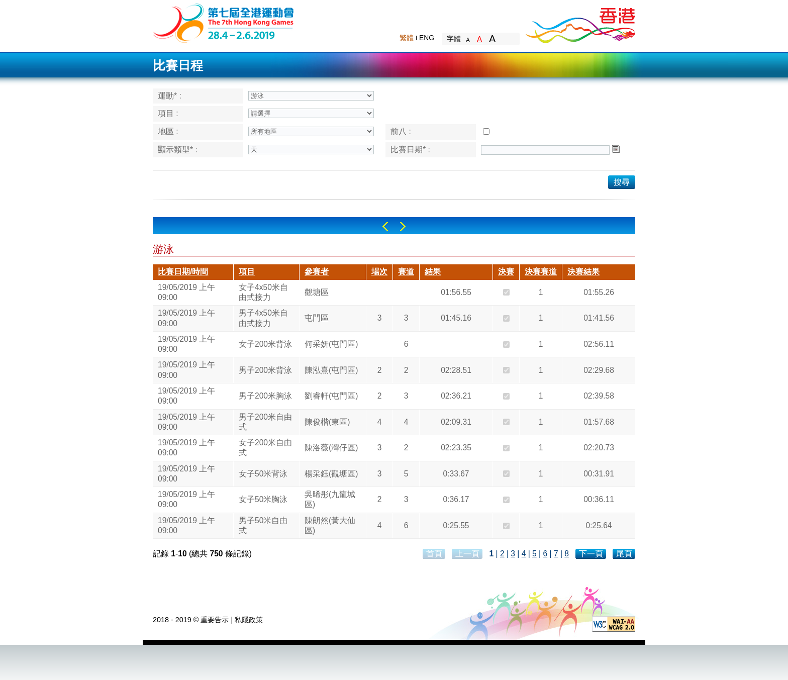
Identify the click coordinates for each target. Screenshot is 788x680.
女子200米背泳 (265, 344)
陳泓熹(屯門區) (331, 370)
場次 (379, 271)
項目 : (168, 113)
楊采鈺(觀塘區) (331, 473)
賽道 (406, 271)
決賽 (506, 271)
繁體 (407, 38)
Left (385, 226)
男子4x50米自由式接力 (263, 318)
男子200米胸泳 (265, 396)
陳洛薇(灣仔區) (331, 447)
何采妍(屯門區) (331, 344)
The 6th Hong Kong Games (224, 22)
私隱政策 (249, 620)
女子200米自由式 (265, 447)
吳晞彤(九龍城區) (330, 499)
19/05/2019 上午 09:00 (186, 292)
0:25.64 (598, 525)
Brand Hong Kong (580, 22)
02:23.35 (456, 447)
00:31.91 (598, 473)
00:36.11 (598, 499)
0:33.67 (456, 473)
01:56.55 (456, 292)
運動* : (169, 95)
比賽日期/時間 (183, 271)
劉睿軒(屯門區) (331, 396)
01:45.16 (456, 318)
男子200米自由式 (265, 422)
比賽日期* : (410, 149)
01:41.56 (598, 318)
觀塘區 (317, 292)
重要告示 (215, 620)
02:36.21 (456, 396)
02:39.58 (598, 396)
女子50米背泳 (263, 473)
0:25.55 (456, 525)
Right (403, 226)
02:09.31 (456, 422)
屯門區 (317, 318)
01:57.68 (598, 422)
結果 (433, 271)
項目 (247, 271)
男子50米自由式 (263, 525)
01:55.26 (598, 292)
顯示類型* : (178, 149)
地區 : (168, 131)
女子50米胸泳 (263, 499)
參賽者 (317, 271)
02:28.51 (456, 370)
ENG (426, 38)
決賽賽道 (541, 271)
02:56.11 (598, 344)
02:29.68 (598, 370)
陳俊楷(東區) (327, 422)
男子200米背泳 (265, 370)
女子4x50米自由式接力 (263, 292)
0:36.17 (456, 499)
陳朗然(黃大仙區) (330, 525)
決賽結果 (583, 271)
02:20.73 (598, 447)
